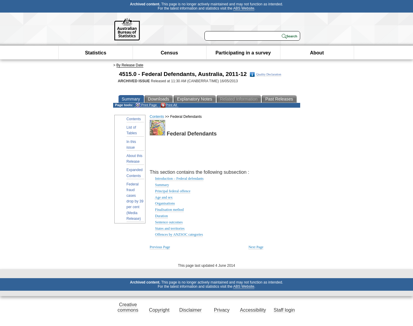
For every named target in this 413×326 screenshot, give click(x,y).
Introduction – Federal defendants (179, 178)
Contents (134, 119)
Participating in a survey (243, 52)
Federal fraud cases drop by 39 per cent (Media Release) (135, 201)
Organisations (165, 203)
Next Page (255, 247)
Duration (161, 216)
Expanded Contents (135, 173)
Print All (169, 105)
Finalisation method (169, 210)
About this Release (134, 159)
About (317, 52)
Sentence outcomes (169, 222)
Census (169, 52)
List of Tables (132, 130)
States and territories (170, 228)
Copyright (159, 310)
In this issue (131, 145)
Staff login (284, 310)
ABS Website (243, 8)
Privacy (222, 310)
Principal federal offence (172, 191)
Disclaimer (190, 310)
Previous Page (160, 247)
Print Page (146, 105)
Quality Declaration (265, 74)
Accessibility (253, 310)
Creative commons (128, 307)
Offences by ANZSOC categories (179, 234)
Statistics (95, 52)
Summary (162, 185)
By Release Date (129, 65)
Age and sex (163, 197)
